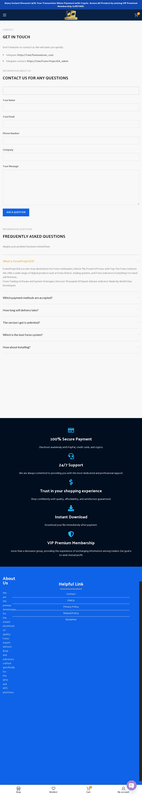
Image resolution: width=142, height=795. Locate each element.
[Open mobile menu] (4, 15)
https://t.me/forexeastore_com (35, 55)
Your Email (8, 117)
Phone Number (11, 134)
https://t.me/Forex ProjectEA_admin (47, 61)
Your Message (10, 167)
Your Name (9, 100)
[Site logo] (71, 15)
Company (8, 150)
